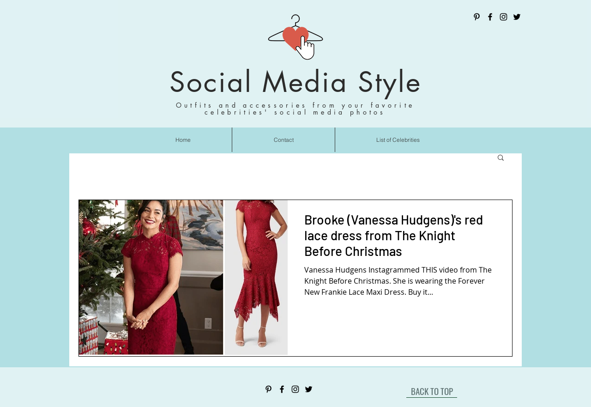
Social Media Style (295, 82)
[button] (500, 158)
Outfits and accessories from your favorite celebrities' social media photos (295, 108)
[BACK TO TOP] (431, 391)
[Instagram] (503, 17)
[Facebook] (490, 17)
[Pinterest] (477, 17)
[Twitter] (517, 17)
